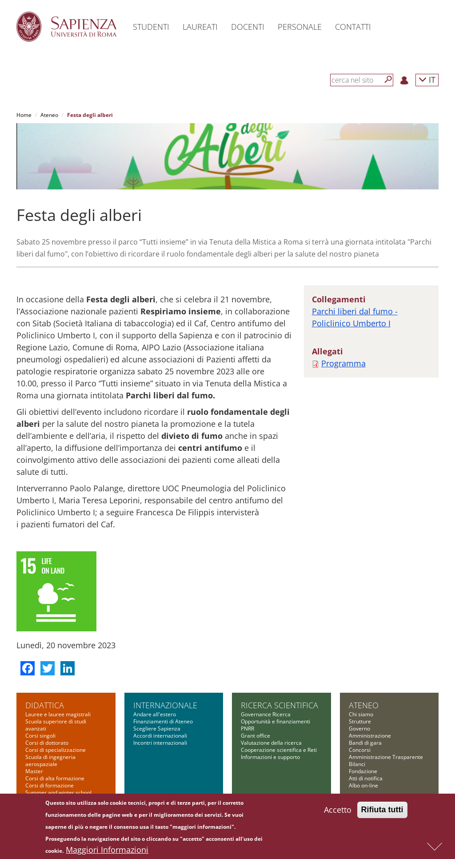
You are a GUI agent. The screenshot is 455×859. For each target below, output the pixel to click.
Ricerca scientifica (279, 705)
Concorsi (360, 750)
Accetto (337, 811)
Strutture (360, 721)
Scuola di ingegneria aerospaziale (50, 760)
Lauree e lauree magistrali (58, 714)
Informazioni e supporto (270, 757)
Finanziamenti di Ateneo (163, 721)
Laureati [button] (200, 26)
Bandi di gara (365, 743)
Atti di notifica (366, 778)
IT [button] (427, 79)
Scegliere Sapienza (156, 728)
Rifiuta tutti (382, 811)
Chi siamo (361, 714)
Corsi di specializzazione (55, 750)
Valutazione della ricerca (271, 743)
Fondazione (363, 771)
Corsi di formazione (49, 785)
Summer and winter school (58, 792)
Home (24, 115)
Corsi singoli (40, 735)
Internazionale (165, 705)
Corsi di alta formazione (54, 778)
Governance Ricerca (266, 714)
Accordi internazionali (160, 735)
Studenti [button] (151, 26)
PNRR (247, 728)
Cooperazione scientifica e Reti (279, 750)
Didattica (44, 705)
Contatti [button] (353, 26)
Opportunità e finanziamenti (275, 721)
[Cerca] (388, 79)
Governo (359, 728)
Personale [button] (300, 26)
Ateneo (49, 115)
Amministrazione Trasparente (386, 757)
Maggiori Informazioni (107, 851)
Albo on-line (363, 785)
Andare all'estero (154, 714)
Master (34, 771)
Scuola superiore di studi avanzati (55, 725)
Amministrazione (370, 735)
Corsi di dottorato (46, 743)
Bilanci (357, 764)
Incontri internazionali (160, 743)
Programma (343, 363)
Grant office (255, 735)
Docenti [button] (247, 26)
